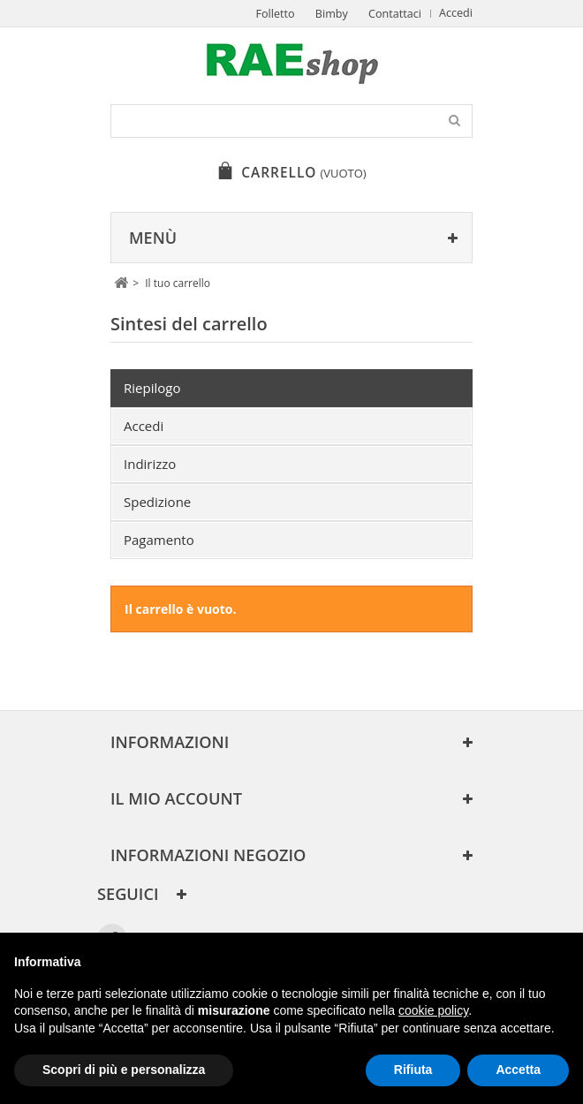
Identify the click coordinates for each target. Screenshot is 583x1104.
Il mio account (176, 798)
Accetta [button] (518, 1069)
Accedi (456, 12)
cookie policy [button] (433, 1010)
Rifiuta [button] (413, 1069)
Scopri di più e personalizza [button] (123, 1069)
